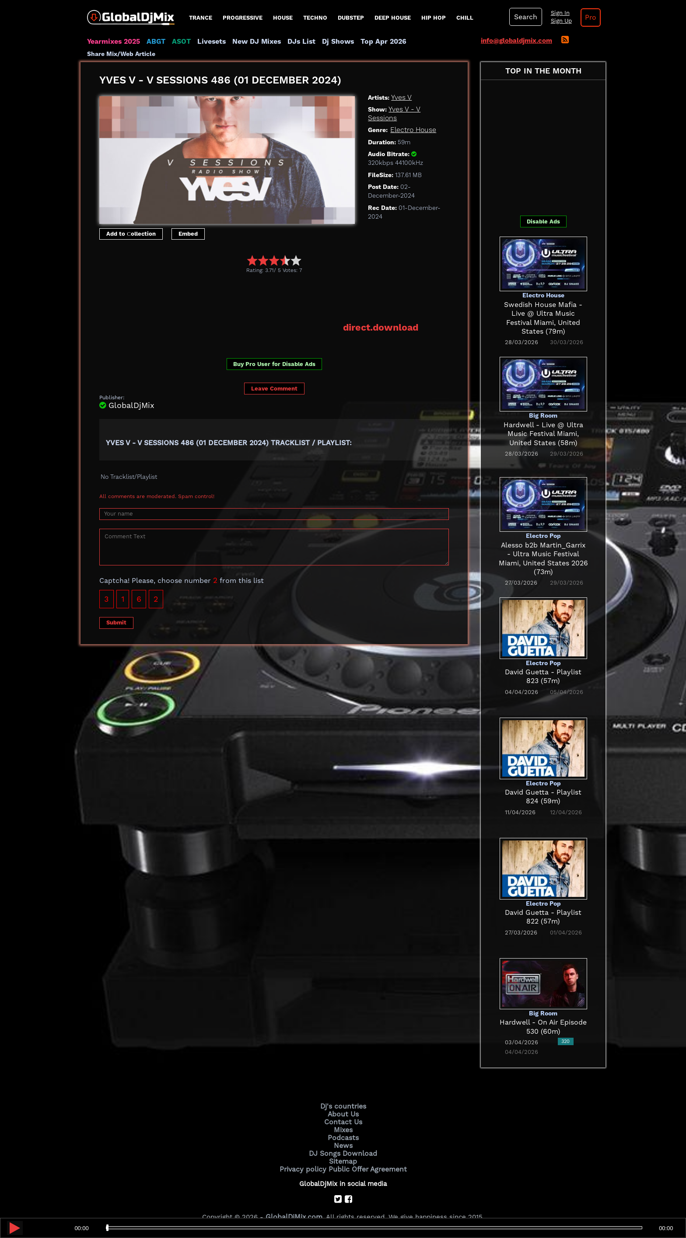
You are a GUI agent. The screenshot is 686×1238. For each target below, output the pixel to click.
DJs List (293, 41)
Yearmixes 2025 (112, 41)
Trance (200, 17)
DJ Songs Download (343, 1139)
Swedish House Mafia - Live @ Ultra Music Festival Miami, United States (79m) (543, 302)
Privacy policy (304, 1154)
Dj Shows (328, 41)
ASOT (178, 41)
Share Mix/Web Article (433, 41)
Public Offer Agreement (366, 1154)
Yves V (400, 86)
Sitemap (343, 1146)
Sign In (557, 13)
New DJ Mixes (251, 41)
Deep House (392, 17)
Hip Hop (433, 17)
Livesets (207, 41)
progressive (242, 17)
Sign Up (559, 21)
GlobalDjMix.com (294, 1201)
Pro (587, 17)
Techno (315, 17)
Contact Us (343, 1109)
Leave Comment (274, 376)
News (343, 1132)
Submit (116, 610)
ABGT (154, 41)
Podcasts (343, 1124)
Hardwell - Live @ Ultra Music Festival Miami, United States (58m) (543, 423)
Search (525, 17)
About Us (343, 1102)
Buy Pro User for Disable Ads (274, 352)
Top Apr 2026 (371, 41)
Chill (464, 17)
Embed (188, 222)
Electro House (412, 118)
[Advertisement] (258, 286)
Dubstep (351, 17)
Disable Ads (543, 210)
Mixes (343, 1117)
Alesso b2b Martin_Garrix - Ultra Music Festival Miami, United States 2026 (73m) (543, 543)
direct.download (382, 315)
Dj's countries (343, 1095)
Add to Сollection (131, 222)
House (283, 17)
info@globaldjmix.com (516, 41)
